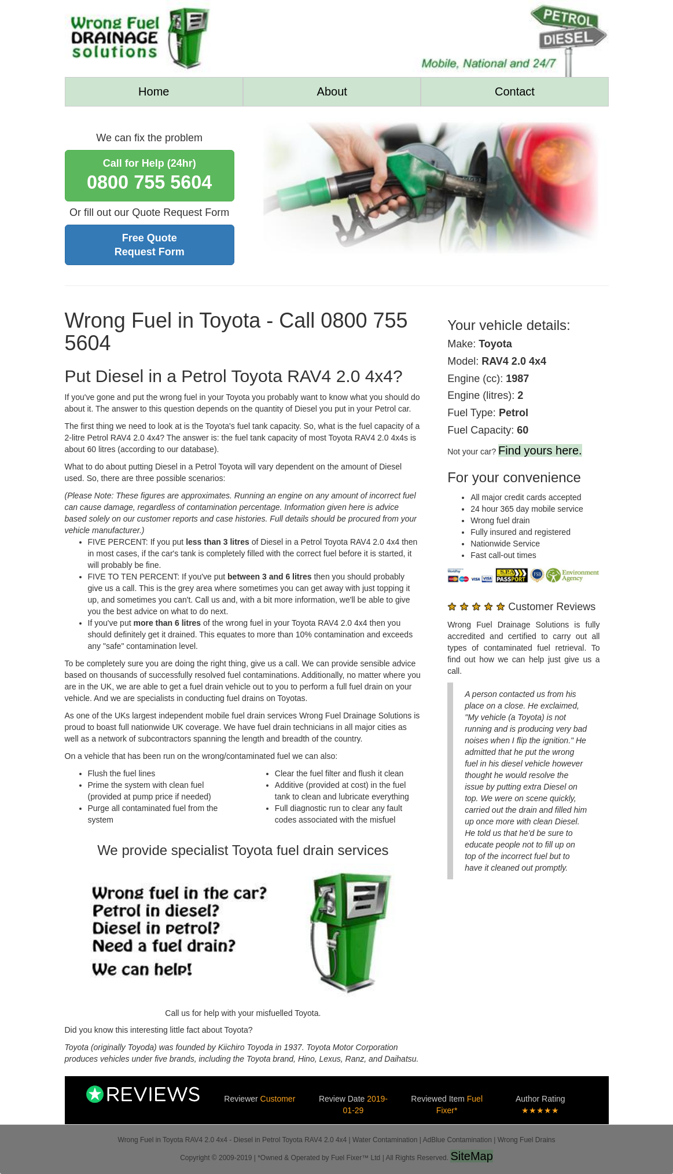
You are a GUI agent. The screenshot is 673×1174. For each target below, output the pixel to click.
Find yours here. (540, 450)
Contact (515, 91)
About (332, 91)
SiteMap (471, 1156)
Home (153, 91)
